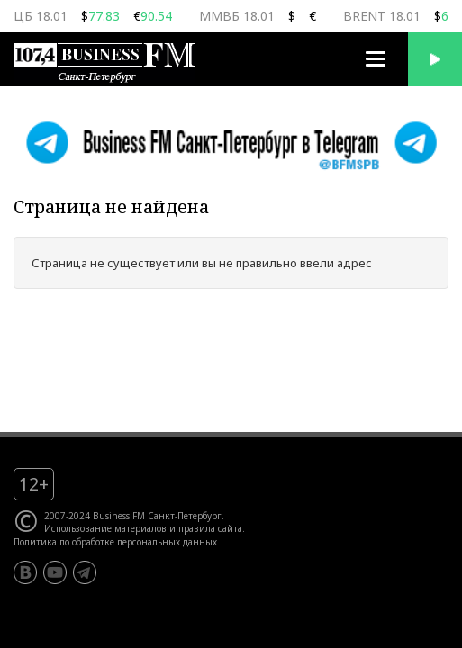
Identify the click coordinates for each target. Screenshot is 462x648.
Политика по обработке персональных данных (115, 542)
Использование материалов (105, 528)
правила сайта (210, 528)
